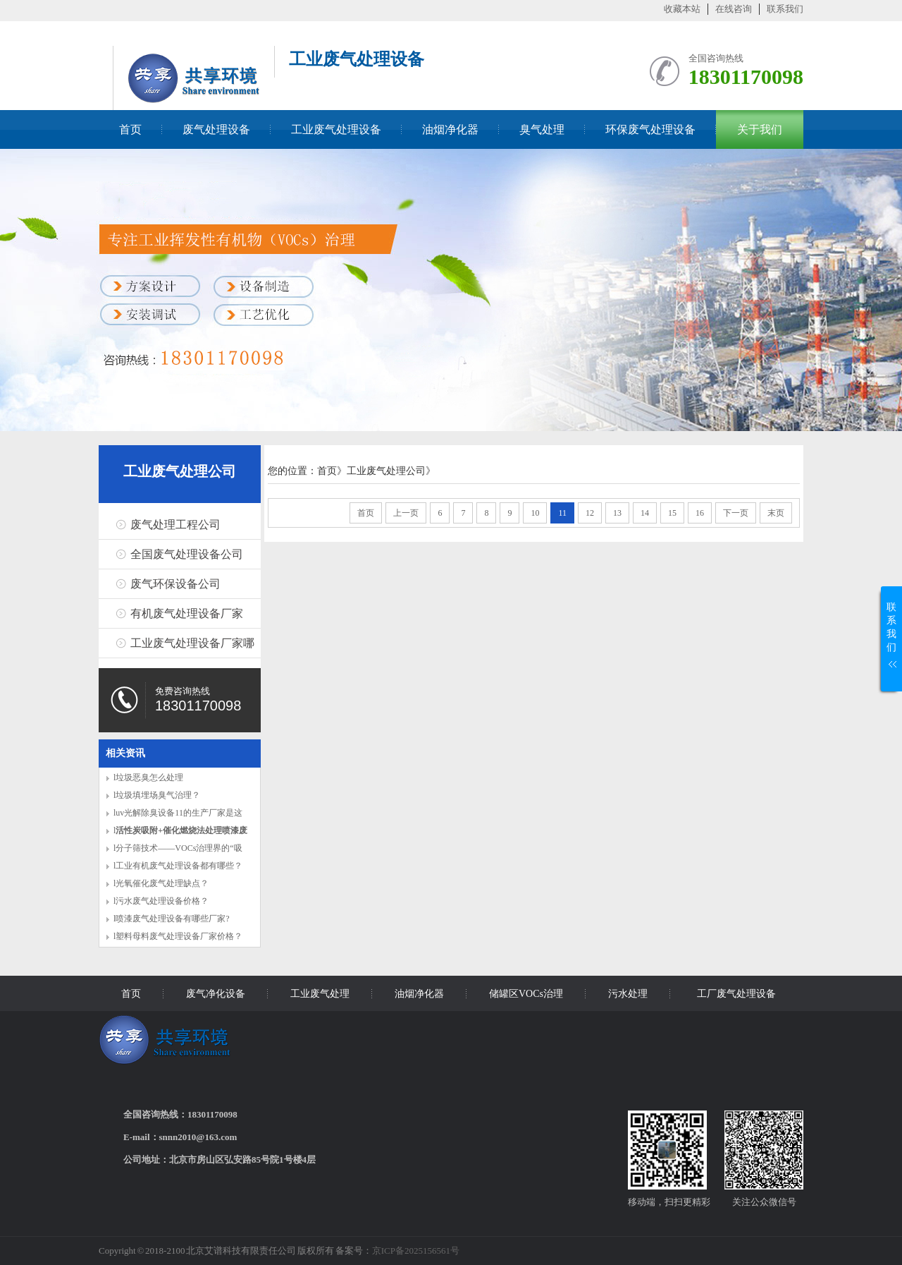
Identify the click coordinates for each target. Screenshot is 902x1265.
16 (700, 513)
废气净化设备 (215, 993)
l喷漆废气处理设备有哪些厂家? (171, 919)
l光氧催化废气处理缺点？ (161, 883)
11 (562, 513)
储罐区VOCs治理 (526, 993)
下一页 (735, 513)
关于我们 (759, 129)
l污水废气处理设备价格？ (161, 901)
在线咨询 (733, 9)
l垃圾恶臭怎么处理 (148, 777)
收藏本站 (682, 9)
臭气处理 (541, 129)
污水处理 (628, 993)
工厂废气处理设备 (736, 993)
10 (535, 513)
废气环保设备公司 (175, 584)
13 (617, 513)
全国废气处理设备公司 (186, 554)
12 (590, 513)
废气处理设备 (216, 129)
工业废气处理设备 (336, 129)
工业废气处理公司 (179, 471)
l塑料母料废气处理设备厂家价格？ (177, 936)
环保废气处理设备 (650, 129)
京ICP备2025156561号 (415, 1250)
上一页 (406, 513)
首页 (130, 129)
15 (672, 513)
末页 (775, 513)
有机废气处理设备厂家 (186, 613)
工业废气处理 (320, 993)
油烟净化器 (450, 129)
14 (645, 513)
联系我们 (785, 9)
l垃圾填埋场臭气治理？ (156, 795)
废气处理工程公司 (175, 525)
